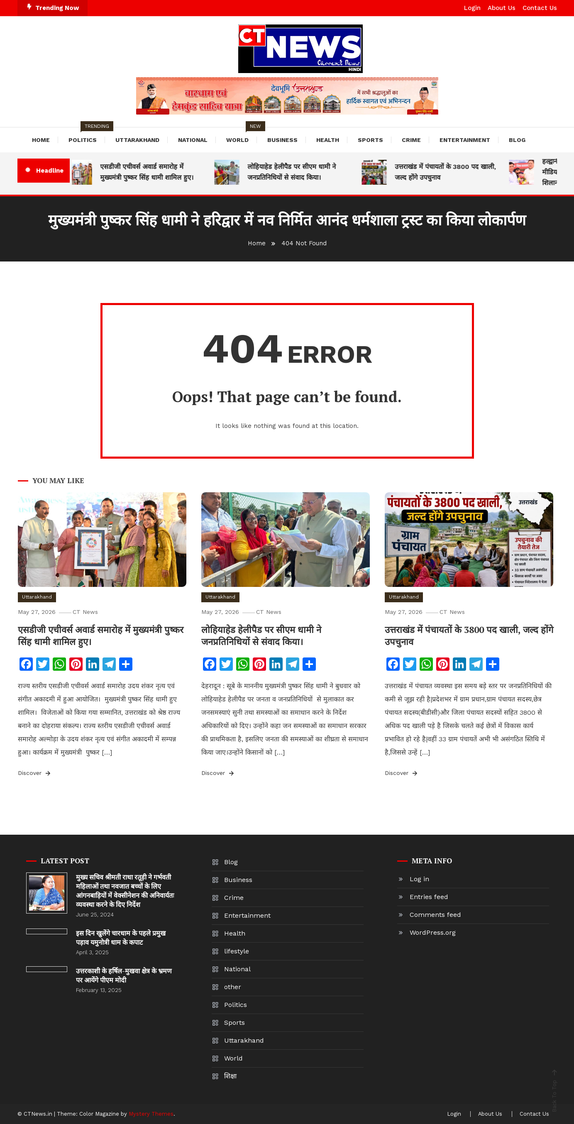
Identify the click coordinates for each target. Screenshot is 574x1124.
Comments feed (435, 915)
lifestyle (236, 951)
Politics (86, 135)
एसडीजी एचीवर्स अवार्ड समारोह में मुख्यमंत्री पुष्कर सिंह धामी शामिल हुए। (151, 172)
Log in (419, 879)
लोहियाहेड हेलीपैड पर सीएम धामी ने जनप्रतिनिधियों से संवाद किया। (296, 172)
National (193, 140)
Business (282, 140)
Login (472, 8)
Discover (35, 773)
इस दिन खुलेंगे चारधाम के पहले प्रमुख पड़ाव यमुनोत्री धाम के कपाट (121, 938)
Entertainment (465, 140)
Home (41, 140)
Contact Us (540, 8)
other (232, 987)
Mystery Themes (151, 1114)
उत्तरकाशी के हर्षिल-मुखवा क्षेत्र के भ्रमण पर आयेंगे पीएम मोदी (124, 975)
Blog (517, 140)
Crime (411, 140)
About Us (501, 8)
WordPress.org (433, 932)
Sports (370, 140)
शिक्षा (230, 1076)
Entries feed (429, 897)
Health (327, 140)
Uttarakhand (137, 140)
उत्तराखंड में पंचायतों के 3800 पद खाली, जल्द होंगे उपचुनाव (450, 172)
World (241, 135)
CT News (87, 611)
